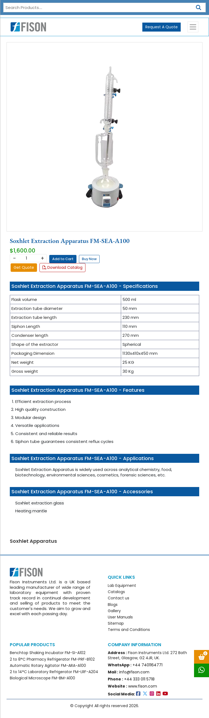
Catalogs (116, 591)
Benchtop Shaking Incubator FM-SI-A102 (47, 652)
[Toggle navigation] (193, 26)
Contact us (118, 598)
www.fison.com (142, 686)
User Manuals (120, 617)
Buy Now (89, 259)
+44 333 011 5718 (139, 679)
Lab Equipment (122, 585)
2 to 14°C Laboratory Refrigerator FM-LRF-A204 (54, 671)
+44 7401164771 (147, 665)
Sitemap (116, 623)
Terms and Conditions (129, 629)
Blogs (113, 604)
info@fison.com (134, 672)
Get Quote (24, 267)
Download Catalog (62, 267)
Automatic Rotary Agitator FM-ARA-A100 (48, 665)
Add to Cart (62, 259)
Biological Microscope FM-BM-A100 (42, 678)
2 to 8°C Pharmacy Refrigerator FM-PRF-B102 (52, 659)
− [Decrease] (14, 258)
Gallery (114, 611)
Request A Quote (161, 27)
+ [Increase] (42, 258)
